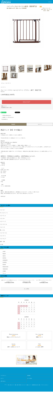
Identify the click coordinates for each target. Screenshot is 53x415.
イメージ (40, 124)
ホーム (2, 83)
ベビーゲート (8, 83)
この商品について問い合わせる (7, 117)
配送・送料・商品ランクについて (20, 408)
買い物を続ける (4, 119)
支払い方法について (11, 408)
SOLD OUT (26, 102)
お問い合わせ (3, 404)
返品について (3, 106)
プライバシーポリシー (44, 408)
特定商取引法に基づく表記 (6, 107)
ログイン (2, 401)
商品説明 (13, 124)
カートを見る (29, 401)
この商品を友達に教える (5, 115)
